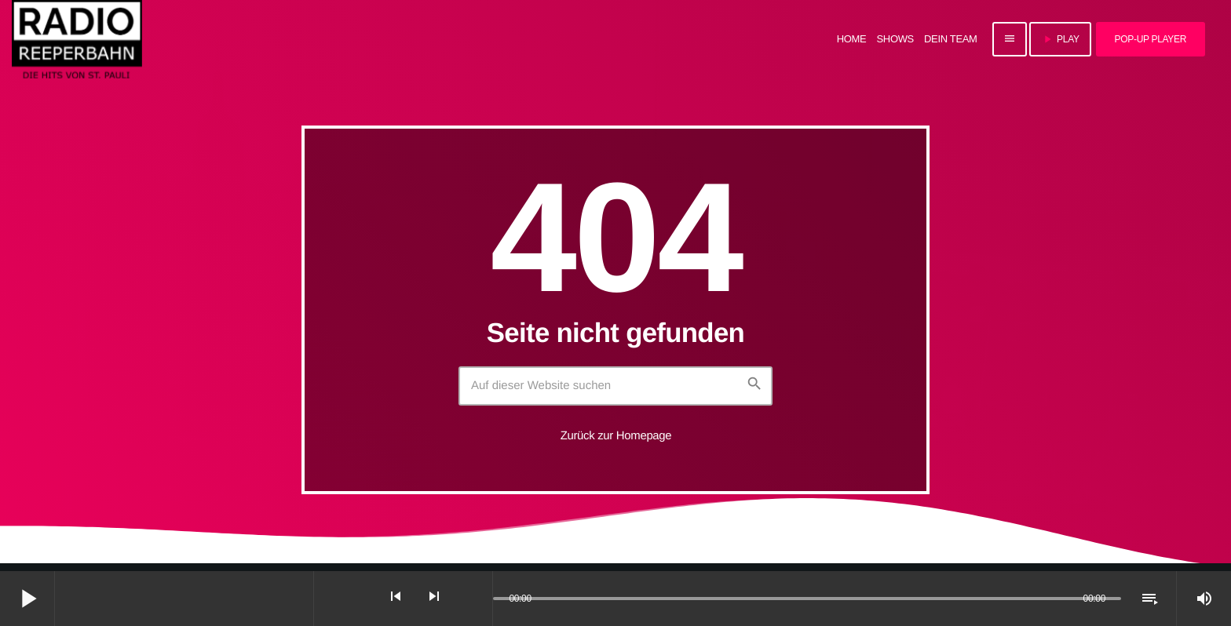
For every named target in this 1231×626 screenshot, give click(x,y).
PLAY (1060, 39)
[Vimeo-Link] (77, 39)
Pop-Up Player (1150, 39)
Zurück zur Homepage (616, 435)
